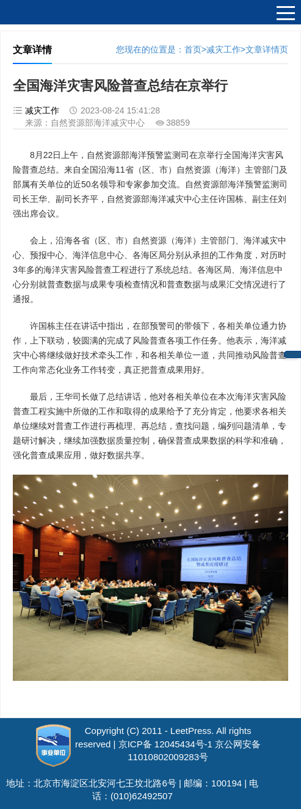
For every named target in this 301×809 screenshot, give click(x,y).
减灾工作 (223, 49)
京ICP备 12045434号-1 (165, 744)
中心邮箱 (292, 354)
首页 (192, 49)
